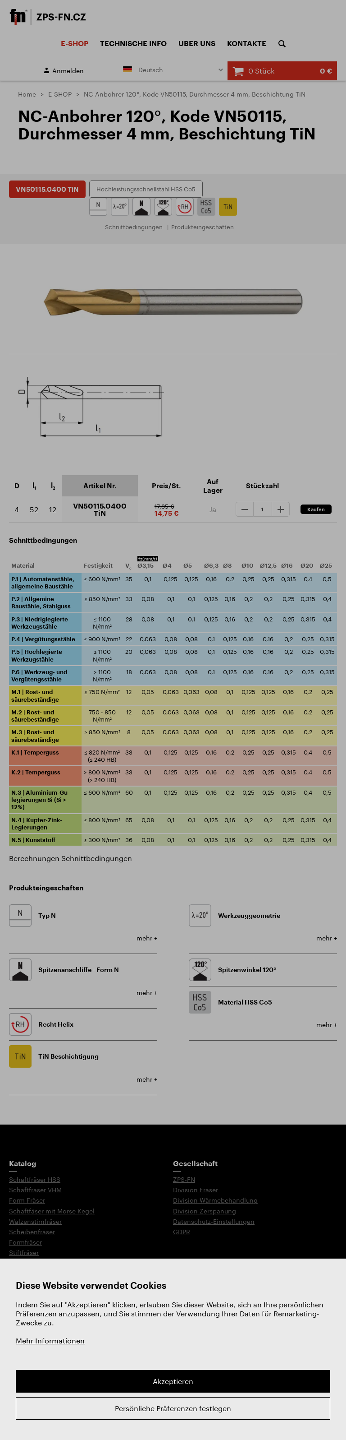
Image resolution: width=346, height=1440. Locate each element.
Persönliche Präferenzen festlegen (173, 1408)
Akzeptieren (173, 1381)
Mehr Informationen (50, 1340)
